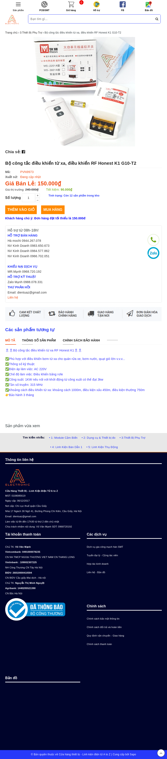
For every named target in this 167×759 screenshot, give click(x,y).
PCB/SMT (44, 10)
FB (122, 10)
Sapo (133, 754)
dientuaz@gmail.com (24, 516)
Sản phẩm (18, 10)
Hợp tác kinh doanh (98, 564)
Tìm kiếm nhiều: (34, 437)
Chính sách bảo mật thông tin (103, 618)
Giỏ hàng (71, 10)
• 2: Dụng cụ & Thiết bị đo (98, 437)
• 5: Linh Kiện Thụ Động (102, 447)
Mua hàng (52, 210)
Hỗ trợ (96, 10)
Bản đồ (149, 10)
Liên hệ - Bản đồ (96, 572)
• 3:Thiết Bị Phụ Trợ (132, 437)
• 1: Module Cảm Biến (63, 437)
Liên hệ (13, 297)
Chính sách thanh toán (99, 644)
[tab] (10, 340)
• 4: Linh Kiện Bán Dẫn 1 (66, 447)
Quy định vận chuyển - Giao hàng (105, 635)
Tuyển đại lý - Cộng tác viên (102, 555)
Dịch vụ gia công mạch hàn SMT (105, 547)
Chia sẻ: (13, 152)
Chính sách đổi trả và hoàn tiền (104, 627)
